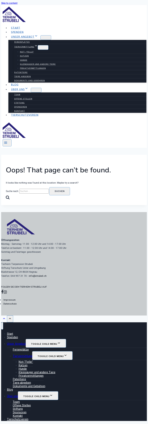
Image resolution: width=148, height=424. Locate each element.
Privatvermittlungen (33, 68)
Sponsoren (20, 107)
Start (15, 27)
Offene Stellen (23, 99)
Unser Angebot (16, 343)
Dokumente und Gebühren (29, 80)
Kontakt (19, 111)
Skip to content (9, 3)
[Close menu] (2, 326)
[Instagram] (5, 293)
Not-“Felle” (27, 52)
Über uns (12, 396)
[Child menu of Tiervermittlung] (43, 47)
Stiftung (19, 103)
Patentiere (21, 72)
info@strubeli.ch (38, 275)
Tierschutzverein (24, 114)
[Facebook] (2, 293)
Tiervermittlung (22, 356)
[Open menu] (7, 142)
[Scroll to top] (4, 319)
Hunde (23, 60)
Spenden (17, 31)
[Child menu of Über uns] (36, 90)
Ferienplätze (22, 42)
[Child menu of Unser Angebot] (45, 37)
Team (17, 94)
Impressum (9, 300)
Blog (14, 84)
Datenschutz (10, 304)
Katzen (24, 56)
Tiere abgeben (22, 76)
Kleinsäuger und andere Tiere (38, 64)
